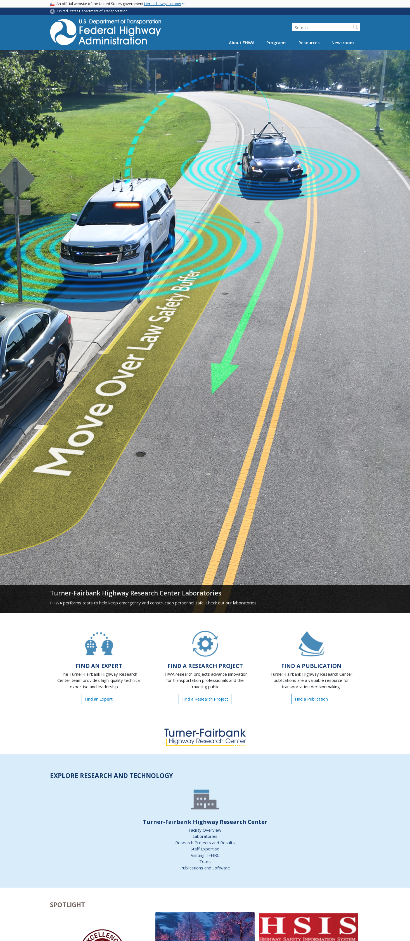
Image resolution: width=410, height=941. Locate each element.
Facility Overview (205, 830)
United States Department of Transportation (92, 11)
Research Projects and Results (205, 842)
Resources (309, 42)
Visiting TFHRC (205, 855)
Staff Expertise (205, 849)
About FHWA (242, 42)
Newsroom (342, 42)
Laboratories (205, 836)
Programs (276, 42)
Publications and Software (205, 868)
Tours (205, 861)
